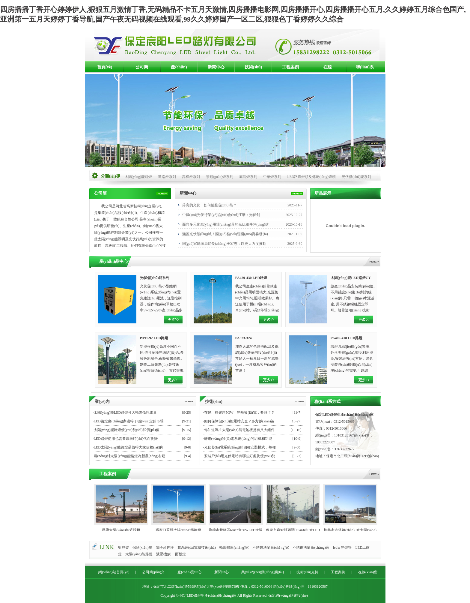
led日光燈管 (342, 547)
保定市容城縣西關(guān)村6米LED (293, 530)
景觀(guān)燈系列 (219, 177)
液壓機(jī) (163, 554)
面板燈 (180, 554)
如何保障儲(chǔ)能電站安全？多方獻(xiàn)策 (239, 421)
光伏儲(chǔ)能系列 (356, 177)
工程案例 (290, 67)
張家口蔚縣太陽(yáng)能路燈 (178, 530)
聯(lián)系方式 (365, 69)
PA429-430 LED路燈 (251, 278)
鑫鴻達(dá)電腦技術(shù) (196, 547)
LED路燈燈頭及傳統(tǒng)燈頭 (311, 177)
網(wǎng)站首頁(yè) (113, 572)
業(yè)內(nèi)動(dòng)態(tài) (262, 572)
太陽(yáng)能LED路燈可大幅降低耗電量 (125, 412)
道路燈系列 (167, 177)
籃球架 (123, 547)
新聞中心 (216, 67)
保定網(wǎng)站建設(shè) (288, 595)
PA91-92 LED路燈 (154, 338)
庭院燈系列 (248, 177)
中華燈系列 (272, 177)
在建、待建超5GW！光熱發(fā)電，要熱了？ (239, 412)
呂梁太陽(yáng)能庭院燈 (121, 530)
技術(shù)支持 (253, 69)
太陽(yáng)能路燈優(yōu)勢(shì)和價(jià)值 (126, 430)
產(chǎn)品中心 (179, 69)
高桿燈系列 (191, 177)
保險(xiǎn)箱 (142, 547)
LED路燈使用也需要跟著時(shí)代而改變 (126, 438)
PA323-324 (243, 338)
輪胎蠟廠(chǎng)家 (234, 547)
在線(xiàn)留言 (327, 69)
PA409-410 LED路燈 (347, 338)
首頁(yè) (104, 67)
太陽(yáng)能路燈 (138, 177)
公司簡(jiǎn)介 (142, 69)
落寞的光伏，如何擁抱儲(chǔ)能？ (209, 205)
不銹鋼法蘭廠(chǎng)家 (270, 547)
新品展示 (322, 193)
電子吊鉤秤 (165, 547)
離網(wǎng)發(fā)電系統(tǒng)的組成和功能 (238, 438)
